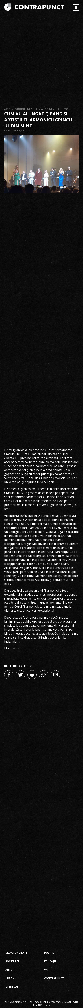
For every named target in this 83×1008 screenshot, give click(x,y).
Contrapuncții (24, 109)
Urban (9, 978)
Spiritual (12, 987)
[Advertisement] (41, 64)
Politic (49, 952)
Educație (50, 961)
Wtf (47, 969)
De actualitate (16, 952)
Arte (7, 109)
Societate (12, 961)
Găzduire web (70, 1001)
